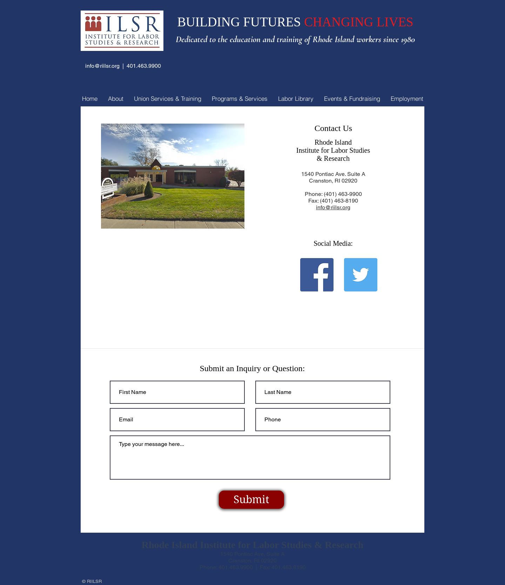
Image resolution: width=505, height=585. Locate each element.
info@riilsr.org (102, 66)
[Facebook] (317, 274)
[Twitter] (360, 274)
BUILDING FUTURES (240, 22)
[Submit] (251, 500)
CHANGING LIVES (358, 22)
